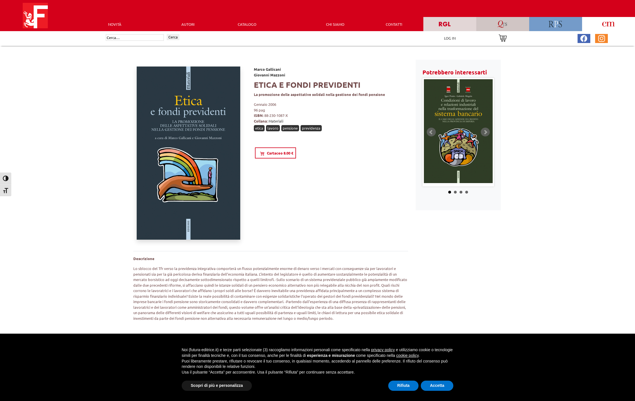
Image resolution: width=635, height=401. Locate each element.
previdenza (311, 128)
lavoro (272, 128)
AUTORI (188, 24)
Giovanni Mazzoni (269, 74)
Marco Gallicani (267, 69)
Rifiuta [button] (403, 385)
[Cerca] (135, 37)
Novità (114, 24)
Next (485, 132)
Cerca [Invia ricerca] (173, 37)
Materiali (276, 121)
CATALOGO (247, 24)
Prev (431, 132)
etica (259, 128)
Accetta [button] (437, 385)
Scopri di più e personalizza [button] (217, 385)
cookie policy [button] (407, 355)
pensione (290, 128)
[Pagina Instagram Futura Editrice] (601, 37)
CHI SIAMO (335, 24)
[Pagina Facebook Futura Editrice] (583, 37)
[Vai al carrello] (503, 37)
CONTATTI (394, 24)
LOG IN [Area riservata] (450, 38)
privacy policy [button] (383, 350)
